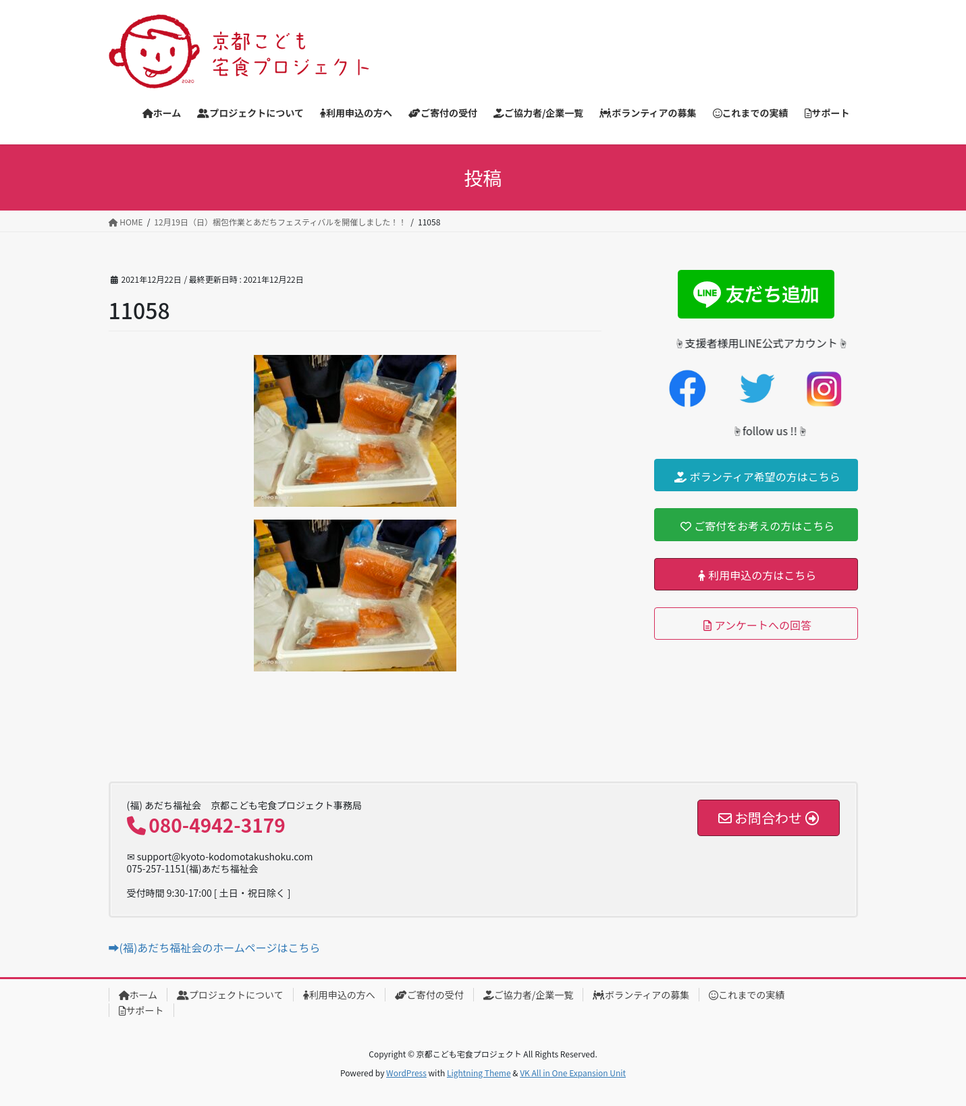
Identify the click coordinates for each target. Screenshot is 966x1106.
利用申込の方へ (339, 994)
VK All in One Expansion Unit (573, 1072)
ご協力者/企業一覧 (528, 994)
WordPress (406, 1072)
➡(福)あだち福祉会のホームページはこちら (215, 947)
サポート (141, 1010)
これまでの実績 (746, 994)
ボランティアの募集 (641, 994)
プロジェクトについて (230, 994)
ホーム (138, 994)
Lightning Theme (479, 1072)
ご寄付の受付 (429, 994)
